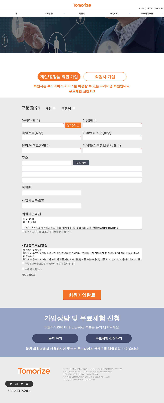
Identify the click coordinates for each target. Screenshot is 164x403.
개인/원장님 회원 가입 (59, 77)
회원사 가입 (159, 8)
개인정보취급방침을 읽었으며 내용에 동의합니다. (49, 263)
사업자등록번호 (33, 200)
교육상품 (48, 13)
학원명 (26, 187)
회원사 (82, 13)
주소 (25, 157)
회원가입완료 (82, 295)
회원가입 (149, 8)
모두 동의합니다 (32, 269)
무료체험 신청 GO (82, 91)
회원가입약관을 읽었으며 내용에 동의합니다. (46, 232)
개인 (48, 108)
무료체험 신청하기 (108, 338)
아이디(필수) (31, 120)
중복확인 (73, 125)
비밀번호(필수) (32, 133)
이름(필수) (90, 120)
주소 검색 (81, 163)
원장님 (66, 108)
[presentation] (41, 282)
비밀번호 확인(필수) (97, 133)
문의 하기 (55, 338)
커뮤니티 (114, 13)
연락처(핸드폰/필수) (36, 145)
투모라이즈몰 (147, 13)
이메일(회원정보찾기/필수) (102, 145)
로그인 (141, 8)
